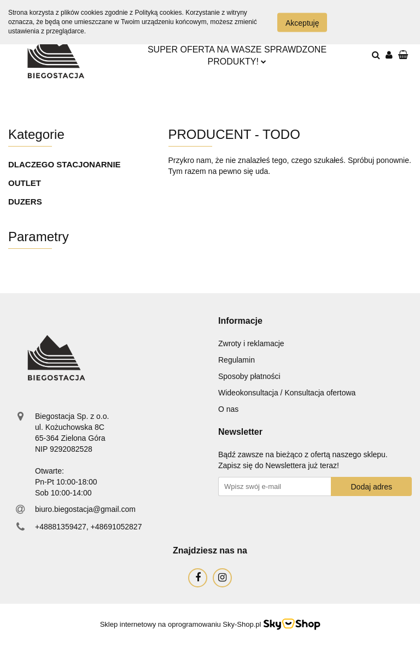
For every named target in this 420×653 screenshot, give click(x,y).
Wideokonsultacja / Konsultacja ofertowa (286, 392)
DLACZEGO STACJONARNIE (64, 164)
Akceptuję (302, 22)
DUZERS (25, 201)
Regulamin (236, 359)
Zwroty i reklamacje (251, 343)
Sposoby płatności (249, 376)
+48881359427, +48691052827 (88, 526)
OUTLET (24, 183)
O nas (228, 409)
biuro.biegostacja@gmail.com (85, 509)
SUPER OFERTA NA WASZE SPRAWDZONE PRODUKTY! (237, 55)
